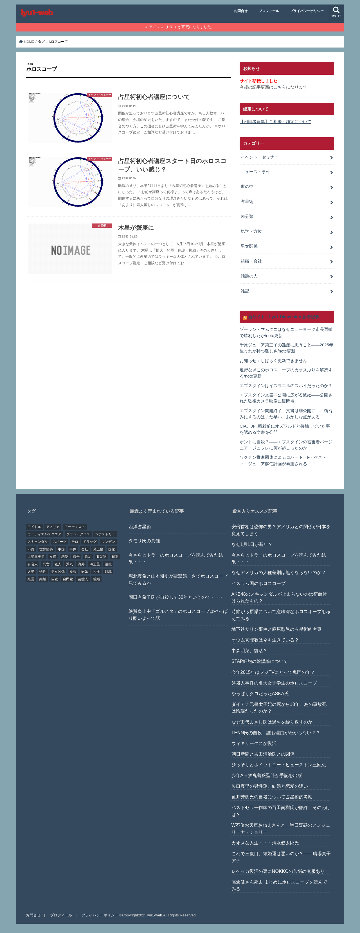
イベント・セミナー (260, 157)
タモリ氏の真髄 (144, 540)
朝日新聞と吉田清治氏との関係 (262, 753)
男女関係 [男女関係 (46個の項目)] (58, 571)
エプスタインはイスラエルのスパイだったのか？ (286, 385)
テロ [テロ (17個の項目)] (74, 542)
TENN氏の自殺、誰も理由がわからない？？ (276, 732)
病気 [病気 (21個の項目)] (84, 571)
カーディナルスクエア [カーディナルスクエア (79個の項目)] (44, 534)
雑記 (245, 291)
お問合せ (241, 11)
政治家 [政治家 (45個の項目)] (101, 557)
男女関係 (249, 246)
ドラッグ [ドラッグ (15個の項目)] (89, 542)
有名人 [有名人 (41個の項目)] (33, 564)
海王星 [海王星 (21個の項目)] (95, 564)
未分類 (247, 216)
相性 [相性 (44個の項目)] (96, 571)
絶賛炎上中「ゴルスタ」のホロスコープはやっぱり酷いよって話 (178, 615)
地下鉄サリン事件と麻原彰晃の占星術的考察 (276, 629)
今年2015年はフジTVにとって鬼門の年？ (273, 672)
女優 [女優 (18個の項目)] (53, 557)
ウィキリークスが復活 (253, 743)
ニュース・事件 (255, 172)
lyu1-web (154, 915)
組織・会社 (251, 261)
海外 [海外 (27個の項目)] (81, 564)
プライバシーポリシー (307, 11)
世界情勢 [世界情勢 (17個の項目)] (46, 549)
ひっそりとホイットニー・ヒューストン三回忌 (278, 764)
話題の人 (249, 276)
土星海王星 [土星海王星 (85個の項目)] (36, 557)
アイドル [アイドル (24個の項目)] (34, 527)
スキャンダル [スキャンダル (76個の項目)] (38, 542)
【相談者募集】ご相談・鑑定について (275, 121)
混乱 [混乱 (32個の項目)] (108, 564)
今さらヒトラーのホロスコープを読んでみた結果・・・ (176, 558)
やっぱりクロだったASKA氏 (260, 693)
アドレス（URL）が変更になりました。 (182, 27)
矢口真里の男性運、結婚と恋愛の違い (269, 786)
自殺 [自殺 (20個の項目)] (54, 579)
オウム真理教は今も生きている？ (265, 639)
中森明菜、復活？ (249, 650)
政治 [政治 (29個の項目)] (88, 557)
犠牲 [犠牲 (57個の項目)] (42, 571)
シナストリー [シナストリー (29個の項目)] (105, 534)
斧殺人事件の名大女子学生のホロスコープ (274, 682)
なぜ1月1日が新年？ (252, 544)
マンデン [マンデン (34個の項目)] (108, 542)
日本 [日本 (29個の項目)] (115, 557)
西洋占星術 (140, 526)
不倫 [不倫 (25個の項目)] (31, 549)
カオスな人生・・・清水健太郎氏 (265, 842)
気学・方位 (251, 231)
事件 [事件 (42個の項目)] (72, 549)
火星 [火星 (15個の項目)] (31, 571)
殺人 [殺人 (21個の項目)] (58, 564)
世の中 (247, 186)
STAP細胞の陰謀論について (259, 661)
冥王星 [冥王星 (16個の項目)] (98, 549)
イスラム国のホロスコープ (258, 583)
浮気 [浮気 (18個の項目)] (69, 564)
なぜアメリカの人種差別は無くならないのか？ (278, 572)
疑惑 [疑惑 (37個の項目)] (72, 571)
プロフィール (269, 11)
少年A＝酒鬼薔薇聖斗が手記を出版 (266, 775)
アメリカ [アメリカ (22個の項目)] (53, 527)
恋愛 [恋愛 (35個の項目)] (64, 557)
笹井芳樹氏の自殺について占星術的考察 (271, 796)
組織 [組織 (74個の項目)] (108, 571)
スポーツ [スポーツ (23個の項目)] (59, 542)
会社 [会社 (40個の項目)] (84, 549)
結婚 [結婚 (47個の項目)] (42, 579)
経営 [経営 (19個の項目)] (31, 579)
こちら (279, 87)
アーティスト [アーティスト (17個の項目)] (75, 527)
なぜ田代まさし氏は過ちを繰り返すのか (271, 721)
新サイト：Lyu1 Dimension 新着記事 (283, 317)
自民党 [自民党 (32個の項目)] (68, 579)
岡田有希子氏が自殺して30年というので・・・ (176, 597)
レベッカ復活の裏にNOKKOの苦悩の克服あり (278, 871)
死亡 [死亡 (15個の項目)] (46, 564)
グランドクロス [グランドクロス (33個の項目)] (78, 534)
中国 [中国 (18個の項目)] (61, 549)
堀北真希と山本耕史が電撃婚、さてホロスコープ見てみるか (178, 579)
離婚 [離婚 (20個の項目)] (96, 579)
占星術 (247, 201)
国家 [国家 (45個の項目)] (111, 549)
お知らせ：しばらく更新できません (273, 360)
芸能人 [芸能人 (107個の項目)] (83, 579)
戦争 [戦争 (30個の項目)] (76, 557)
